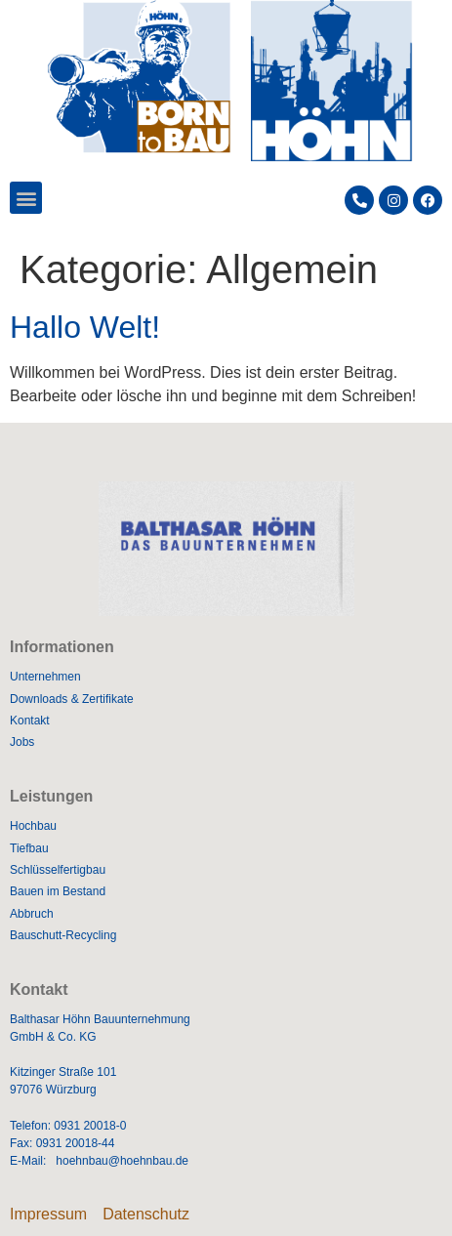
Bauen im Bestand (57, 891)
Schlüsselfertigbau (57, 870)
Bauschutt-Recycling (63, 935)
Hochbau (33, 826)
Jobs (22, 742)
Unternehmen (45, 676)
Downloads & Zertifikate (72, 699)
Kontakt (30, 720)
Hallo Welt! (85, 327)
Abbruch (32, 914)
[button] (26, 198)
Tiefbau (29, 848)
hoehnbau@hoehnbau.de (122, 1161)
